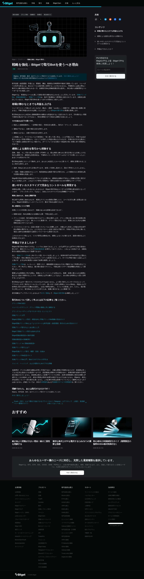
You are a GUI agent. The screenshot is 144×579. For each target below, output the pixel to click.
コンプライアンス (113, 502)
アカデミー (21, 59)
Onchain (41, 502)
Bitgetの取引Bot (57, 110)
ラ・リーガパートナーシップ (24, 533)
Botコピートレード (44, 526)
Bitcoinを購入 (66, 495)
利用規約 (44, 382)
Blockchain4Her (20, 543)
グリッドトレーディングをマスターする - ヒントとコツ (32, 311)
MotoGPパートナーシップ (23, 536)
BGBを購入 (65, 509)
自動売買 (41, 529)
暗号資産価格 (66, 516)
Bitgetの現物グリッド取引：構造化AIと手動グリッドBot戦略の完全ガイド (38, 319)
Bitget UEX (18, 526)
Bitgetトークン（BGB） (22, 512)
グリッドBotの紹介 (19, 303)
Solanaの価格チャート (69, 526)
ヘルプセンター (90, 495)
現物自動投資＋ (21, 97)
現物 (39, 492)
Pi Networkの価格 (67, 543)
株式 (39, 505)
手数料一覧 (88, 533)
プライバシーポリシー (115, 512)
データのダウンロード (92, 522)
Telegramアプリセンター (46, 550)
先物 (39, 495)
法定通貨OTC (42, 543)
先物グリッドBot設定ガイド (22, 355)
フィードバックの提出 (92, 492)
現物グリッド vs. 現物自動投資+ (23, 343)
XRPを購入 (65, 505)
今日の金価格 (42, 563)
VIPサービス (89, 509)
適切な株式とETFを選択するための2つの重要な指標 (71, 442)
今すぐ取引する (110, 76)
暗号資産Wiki (66, 536)
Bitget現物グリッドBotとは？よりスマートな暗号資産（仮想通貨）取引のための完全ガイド (45, 323)
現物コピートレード (44, 519)
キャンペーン (89, 526)
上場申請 (87, 505)
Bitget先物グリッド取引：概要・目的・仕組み (28, 351)
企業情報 (18, 492)
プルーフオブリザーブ (22, 519)
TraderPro (41, 536)
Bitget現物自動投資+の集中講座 (23, 335)
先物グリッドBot (35, 97)
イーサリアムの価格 (68, 522)
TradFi (40, 499)
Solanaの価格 (66, 550)
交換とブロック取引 (44, 509)
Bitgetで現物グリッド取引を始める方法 (26, 331)
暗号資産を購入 (66, 492)
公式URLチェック (90, 499)
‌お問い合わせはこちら (22, 495)
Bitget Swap (42, 546)
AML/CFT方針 (112, 509)
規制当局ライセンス (114, 505)
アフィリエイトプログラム (93, 512)
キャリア (18, 502)
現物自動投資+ (39, 249)
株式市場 (41, 560)
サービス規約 (112, 492)
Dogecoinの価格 (67, 557)
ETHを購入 (65, 499)
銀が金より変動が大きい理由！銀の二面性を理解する (31, 442)
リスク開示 (111, 519)
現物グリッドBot (23, 255)
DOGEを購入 (66, 502)
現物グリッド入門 (18, 315)
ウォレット (41, 540)
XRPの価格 (65, 540)
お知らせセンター (20, 516)
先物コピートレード (44, 522)
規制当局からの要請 (114, 499)
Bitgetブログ (19, 509)
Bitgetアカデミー (20, 505)
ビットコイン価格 (67, 519)
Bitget (14, 59)
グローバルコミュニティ (22, 499)
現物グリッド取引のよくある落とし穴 (25, 327)
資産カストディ (90, 519)
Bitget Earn (41, 516)
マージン (41, 512)
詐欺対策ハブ (89, 502)
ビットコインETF (67, 533)
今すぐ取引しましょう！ (71, 76)
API (39, 533)
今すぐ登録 (45, 293)
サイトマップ (19, 546)
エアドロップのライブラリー (47, 557)
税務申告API (89, 536)
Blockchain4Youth (20, 540)
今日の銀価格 (42, 567)
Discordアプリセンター (45, 553)
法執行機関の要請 (113, 495)
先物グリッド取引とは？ (21, 347)
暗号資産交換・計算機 (69, 529)
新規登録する (52, 78)
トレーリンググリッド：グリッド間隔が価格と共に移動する (33, 307)
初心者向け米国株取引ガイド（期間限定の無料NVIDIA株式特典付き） (112, 442)
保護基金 (18, 522)
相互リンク (18, 529)
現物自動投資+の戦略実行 (21, 339)
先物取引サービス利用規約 (62, 382)
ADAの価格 (65, 546)
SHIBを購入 (65, 512)
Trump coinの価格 (67, 553)
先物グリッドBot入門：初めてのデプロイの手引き (30, 359)
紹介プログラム (90, 529)
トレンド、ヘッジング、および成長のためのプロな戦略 (32, 363)
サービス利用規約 (113, 516)
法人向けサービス (90, 516)
